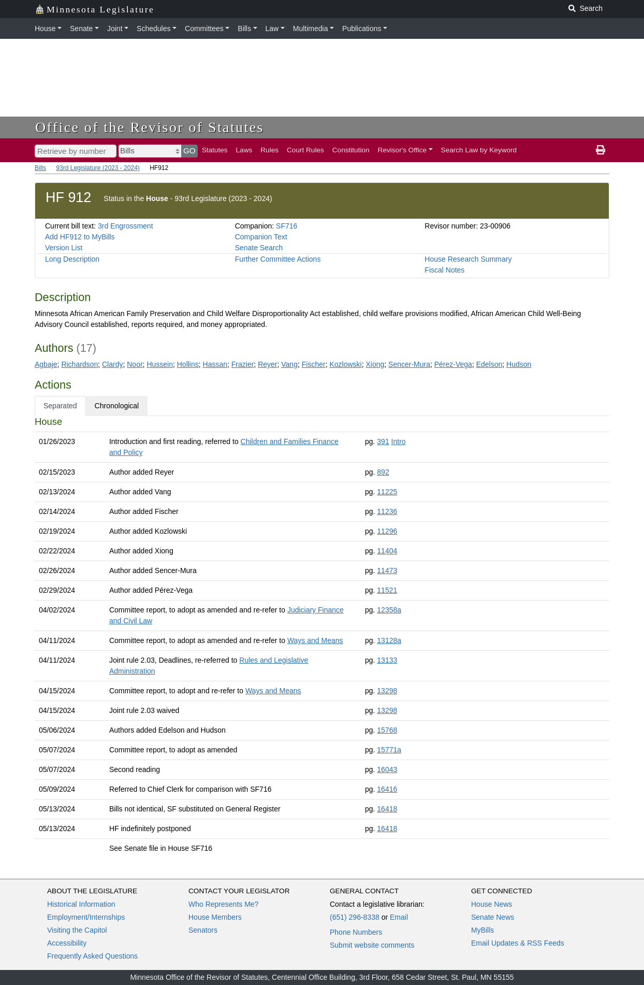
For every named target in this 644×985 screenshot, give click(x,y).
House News (491, 904)
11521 (387, 590)
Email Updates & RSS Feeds (517, 943)
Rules (269, 150)
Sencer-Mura (409, 364)
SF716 (286, 226)
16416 (387, 789)
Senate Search (259, 248)
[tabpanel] (322, 637)
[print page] (600, 150)
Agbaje (46, 364)
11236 (387, 511)
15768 (387, 730)
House (45, 28)
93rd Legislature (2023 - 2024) (97, 168)
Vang (289, 364)
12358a (389, 610)
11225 (387, 492)
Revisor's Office (402, 150)
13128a (389, 640)
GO (189, 150)
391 (383, 441)
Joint (115, 28)
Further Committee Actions (278, 259)
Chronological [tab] (117, 406)
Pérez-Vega (453, 364)
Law (272, 28)
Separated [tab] (60, 406)
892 (383, 472)
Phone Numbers (356, 932)
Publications (362, 28)
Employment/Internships (86, 917)
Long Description (72, 259)
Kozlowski (345, 364)
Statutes (215, 150)
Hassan (215, 364)
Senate (81, 28)
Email (399, 917)
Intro (398, 441)
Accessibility (66, 943)
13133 (387, 660)
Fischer (314, 364)
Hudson (518, 364)
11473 (387, 570)
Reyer (267, 364)
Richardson (79, 364)
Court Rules (305, 150)
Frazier (242, 364)
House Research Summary (468, 259)
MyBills (482, 930)
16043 (387, 769)
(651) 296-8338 (354, 917)
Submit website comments (372, 945)
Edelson (489, 364)
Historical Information (81, 904)
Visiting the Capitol (77, 930)
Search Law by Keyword (479, 150)
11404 (387, 551)
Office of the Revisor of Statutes (149, 127)
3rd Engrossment (125, 226)
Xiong (374, 364)
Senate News (492, 917)
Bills (244, 28)
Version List (63, 248)
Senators (202, 930)
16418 (387, 809)
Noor (134, 364)
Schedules (153, 28)
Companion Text (261, 237)
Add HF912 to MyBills (80, 237)
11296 (387, 531)
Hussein (160, 364)
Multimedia (310, 28)
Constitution (351, 150)
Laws (244, 150)
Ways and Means (315, 640)
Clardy (112, 364)
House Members (215, 917)
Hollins (188, 364)
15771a (389, 750)
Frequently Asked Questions (92, 956)
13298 (387, 691)
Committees (204, 28)
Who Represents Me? (223, 904)
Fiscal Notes (444, 270)
